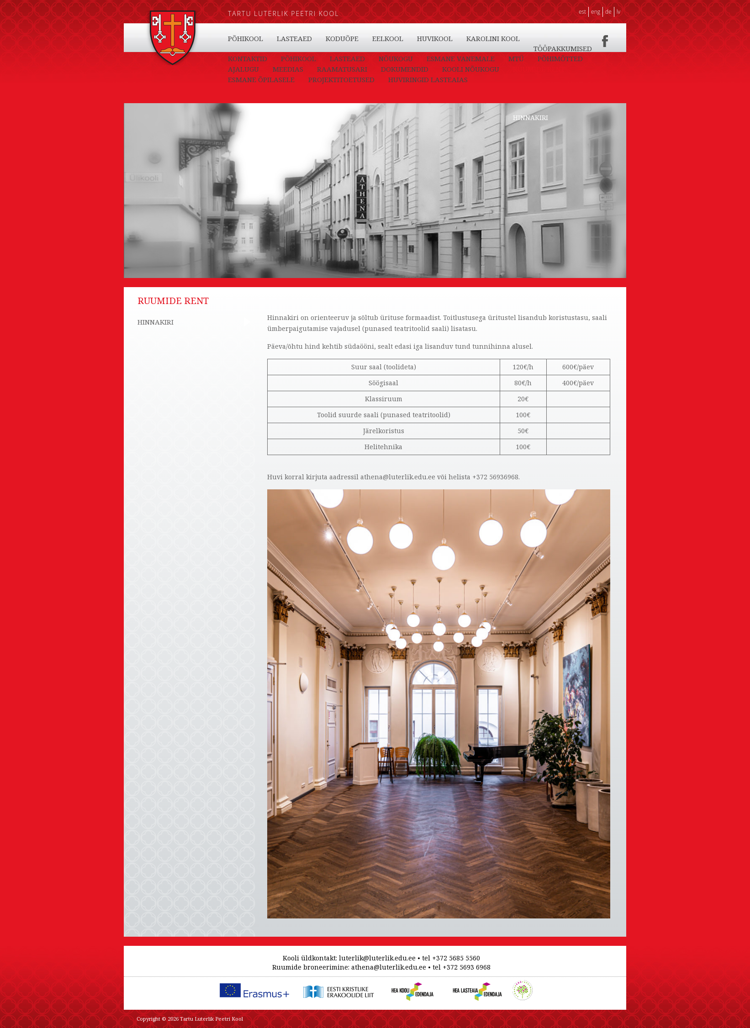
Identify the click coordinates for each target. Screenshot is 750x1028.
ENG (595, 12)
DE (608, 12)
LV (618, 12)
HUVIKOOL (435, 38)
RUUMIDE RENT (539, 68)
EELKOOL (387, 38)
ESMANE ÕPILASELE (261, 79)
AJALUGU (243, 68)
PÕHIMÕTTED (560, 58)
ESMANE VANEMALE (461, 58)
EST (582, 12)
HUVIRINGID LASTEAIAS (428, 79)
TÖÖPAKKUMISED (562, 48)
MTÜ (516, 58)
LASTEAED (294, 38)
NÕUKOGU (396, 58)
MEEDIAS (288, 68)
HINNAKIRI (530, 117)
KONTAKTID (247, 58)
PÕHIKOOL (245, 38)
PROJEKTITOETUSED (341, 79)
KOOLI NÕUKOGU (470, 68)
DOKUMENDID (404, 68)
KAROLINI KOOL (493, 38)
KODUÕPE (342, 38)
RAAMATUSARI (342, 68)
